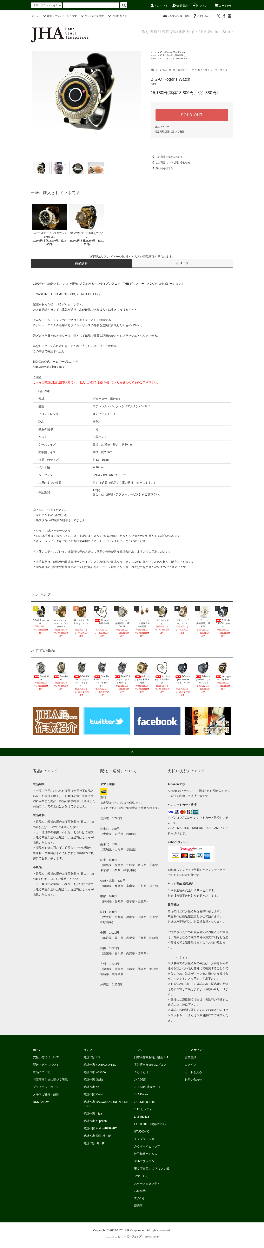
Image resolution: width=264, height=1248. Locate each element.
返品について (162, 127)
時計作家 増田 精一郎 (97, 1135)
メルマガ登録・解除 (176, 16)
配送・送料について (46, 1064)
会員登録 (180, 5)
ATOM (45, 1101)
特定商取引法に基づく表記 (169, 131)
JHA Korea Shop (145, 1101)
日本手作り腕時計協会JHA (151, 1057)
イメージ (182, 263)
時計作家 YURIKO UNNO (100, 1064)
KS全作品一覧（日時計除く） (173, 55)
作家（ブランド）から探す (59, 16)
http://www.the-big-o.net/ (48, 366)
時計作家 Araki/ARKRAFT (100, 1128)
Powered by (132, 1237)
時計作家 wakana (95, 1072)
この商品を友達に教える (167, 156)
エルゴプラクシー (145, 1161)
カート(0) (222, 5)
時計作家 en (91, 1087)
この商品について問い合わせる (170, 162)
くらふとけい (142, 1072)
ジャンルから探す (92, 16)
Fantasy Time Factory (175, 52)
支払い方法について (46, 1057)
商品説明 (81, 263)
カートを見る (193, 1072)
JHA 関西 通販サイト (147, 1087)
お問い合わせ (202, 16)
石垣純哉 (140, 1191)
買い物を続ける (162, 168)
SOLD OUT (192, 115)
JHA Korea (141, 1094)
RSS (36, 1101)
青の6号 (139, 1198)
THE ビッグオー (144, 1109)
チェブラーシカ (144, 1139)
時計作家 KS (92, 1057)
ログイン (200, 5)
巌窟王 (138, 1205)
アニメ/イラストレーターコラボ (174, 58)
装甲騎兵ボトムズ (145, 1153)
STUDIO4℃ (141, 1131)
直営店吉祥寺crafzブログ (150, 1064)
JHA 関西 (140, 1079)
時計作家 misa (93, 1113)
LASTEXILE (142, 1116)
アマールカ (141, 1176)
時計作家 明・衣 (94, 1143)
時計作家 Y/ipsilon (95, 1121)
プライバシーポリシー (47, 1087)
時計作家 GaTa (93, 1079)
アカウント (159, 5)
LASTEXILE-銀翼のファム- (151, 1124)
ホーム (35, 16)
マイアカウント (195, 1049)
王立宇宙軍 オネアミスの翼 (152, 1168)
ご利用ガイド (117, 16)
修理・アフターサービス (123, 494)
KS (161, 52)
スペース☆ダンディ (147, 1183)
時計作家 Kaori (93, 1094)
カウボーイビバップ (147, 1146)
